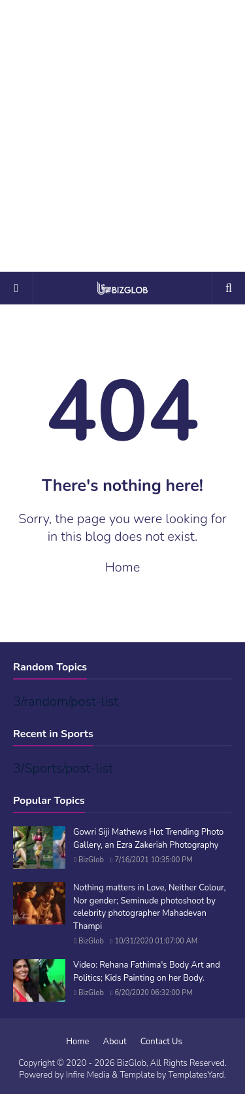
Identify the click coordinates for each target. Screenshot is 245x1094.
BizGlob (91, 860)
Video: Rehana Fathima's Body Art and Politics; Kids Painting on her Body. (146, 971)
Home (122, 567)
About (115, 1042)
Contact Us (161, 1042)
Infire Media (88, 1075)
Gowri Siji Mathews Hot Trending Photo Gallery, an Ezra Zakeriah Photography (148, 838)
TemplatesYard (196, 1075)
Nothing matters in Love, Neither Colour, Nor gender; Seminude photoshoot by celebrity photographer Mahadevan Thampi (149, 907)
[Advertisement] (122, 136)
